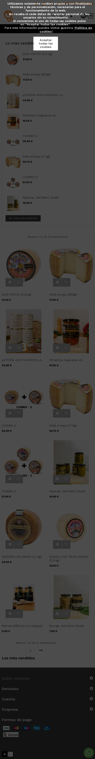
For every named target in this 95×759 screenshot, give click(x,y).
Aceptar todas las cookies (46, 43)
